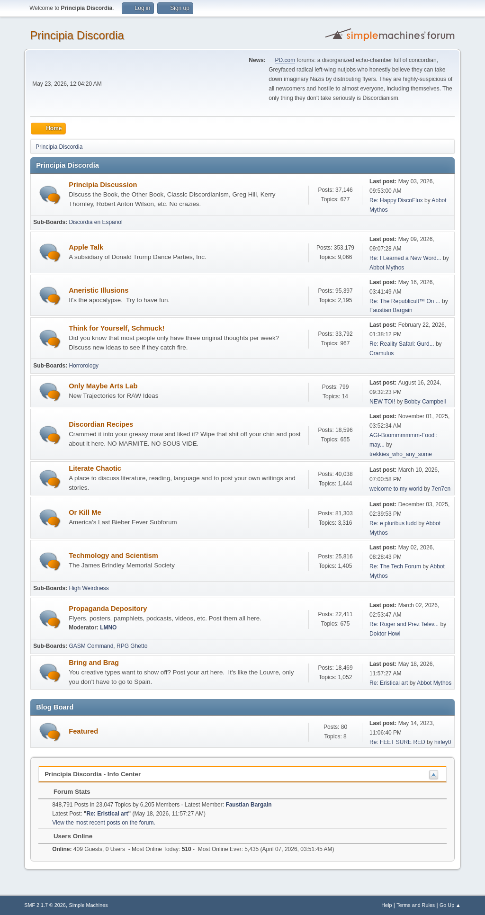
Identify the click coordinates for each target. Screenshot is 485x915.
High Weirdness (88, 588)
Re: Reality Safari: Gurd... (401, 344)
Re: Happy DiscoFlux (396, 200)
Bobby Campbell (425, 401)
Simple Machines (88, 905)
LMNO (108, 627)
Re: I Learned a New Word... (405, 258)
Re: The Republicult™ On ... (404, 301)
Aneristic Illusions (98, 290)
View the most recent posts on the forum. (103, 822)
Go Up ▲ (450, 905)
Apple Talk (86, 247)
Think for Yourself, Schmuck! (116, 328)
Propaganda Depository (108, 608)
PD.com (285, 60)
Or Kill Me (85, 512)
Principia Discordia (77, 35)
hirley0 (442, 742)
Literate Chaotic (95, 468)
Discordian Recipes (101, 424)
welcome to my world (395, 488)
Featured (83, 731)
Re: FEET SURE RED (397, 742)
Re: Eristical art (388, 683)
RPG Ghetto (132, 646)
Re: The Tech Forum (395, 566)
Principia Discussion (103, 184)
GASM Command (91, 646)
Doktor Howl (384, 633)
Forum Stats (67, 791)
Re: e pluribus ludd (393, 523)
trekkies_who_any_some (400, 454)
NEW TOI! (382, 401)
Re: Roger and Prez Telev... (404, 624)
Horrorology (84, 365)
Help (386, 905)
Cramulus (381, 353)
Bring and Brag (94, 662)
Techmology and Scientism (113, 555)
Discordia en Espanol (95, 222)
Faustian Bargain (391, 310)
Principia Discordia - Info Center (93, 774)
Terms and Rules (415, 905)
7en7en (440, 488)
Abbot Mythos (386, 267)
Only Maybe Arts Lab (103, 386)
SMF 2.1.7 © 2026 (45, 905)
